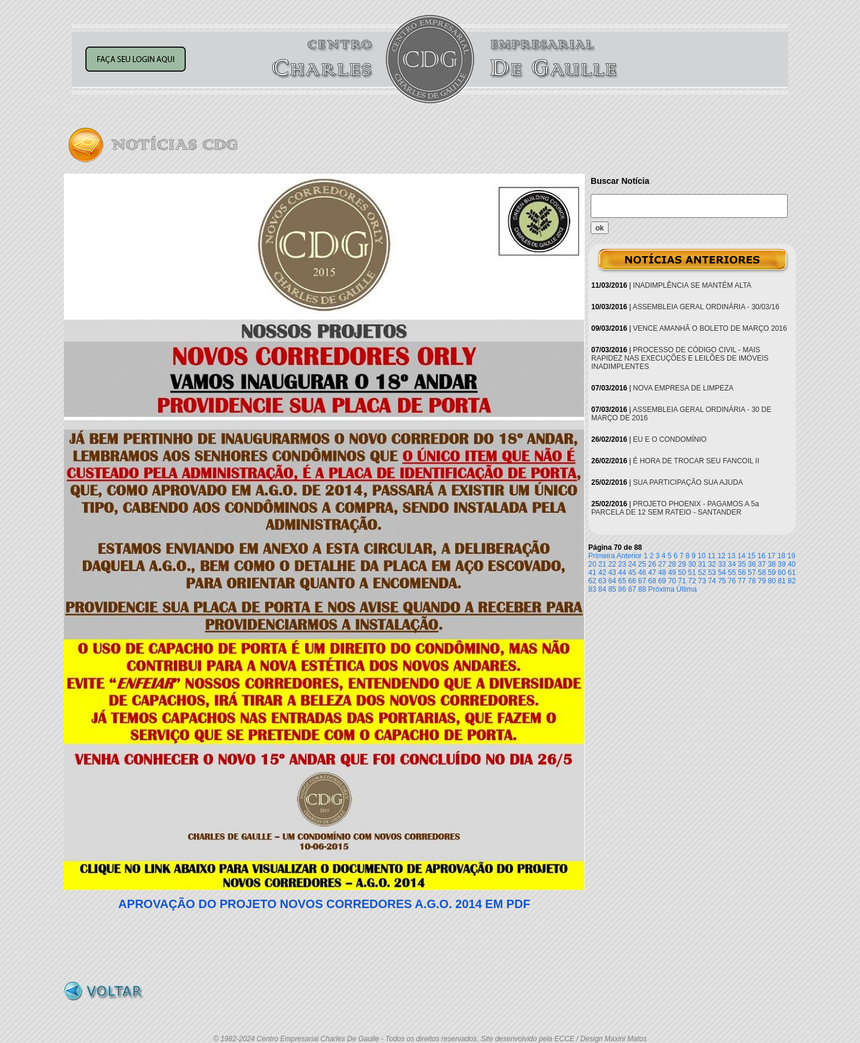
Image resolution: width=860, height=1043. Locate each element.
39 (781, 564)
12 (721, 556)
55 (732, 572)
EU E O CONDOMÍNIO (670, 439)
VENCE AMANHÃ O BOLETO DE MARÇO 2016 (710, 328)
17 (771, 556)
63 (602, 581)
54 (722, 572)
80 (772, 581)
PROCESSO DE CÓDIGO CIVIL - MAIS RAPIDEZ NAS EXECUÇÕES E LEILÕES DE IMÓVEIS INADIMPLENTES (680, 358)
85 (612, 589)
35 (742, 564)
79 (762, 581)
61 (792, 572)
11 (711, 556)
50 (682, 572)
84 (602, 589)
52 (702, 572)
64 (612, 581)
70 (672, 581)
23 (622, 564)
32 (711, 564)
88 (642, 589)
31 (702, 564)
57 (751, 572)
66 (632, 581)
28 (672, 564)
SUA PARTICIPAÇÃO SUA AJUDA (688, 482)
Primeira (601, 556)
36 (751, 564)
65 (622, 581)
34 (732, 564)
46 (642, 572)
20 (592, 564)
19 (791, 556)
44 (622, 572)
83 (592, 589)
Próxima (661, 589)
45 (632, 572)
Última (687, 589)
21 (602, 564)
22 (612, 564)
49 (672, 572)
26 (652, 564)
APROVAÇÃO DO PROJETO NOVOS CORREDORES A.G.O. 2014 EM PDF (324, 903)
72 (692, 581)
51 (692, 572)
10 (701, 556)
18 (781, 556)
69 (662, 581)
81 (781, 581)
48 (662, 572)
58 (762, 572)
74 (711, 581)
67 (642, 581)
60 (781, 572)
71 (682, 581)
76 (732, 581)
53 (711, 572)
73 (702, 581)
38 (772, 564)
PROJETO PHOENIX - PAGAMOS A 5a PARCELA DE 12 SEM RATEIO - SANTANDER (675, 508)
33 (722, 564)
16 (761, 556)
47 (652, 572)
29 (682, 564)
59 (772, 572)
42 (602, 572)
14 (741, 556)
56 (742, 572)
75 (722, 581)
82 (792, 581)
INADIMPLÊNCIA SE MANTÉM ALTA (692, 285)
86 (622, 589)
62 (592, 581)
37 (762, 564)
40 (792, 564)
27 (662, 564)
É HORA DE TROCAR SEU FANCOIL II (696, 461)
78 (751, 581)
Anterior (628, 556)
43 (612, 572)
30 (692, 564)
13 (731, 556)
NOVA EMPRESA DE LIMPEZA (683, 388)
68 (652, 581)
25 (642, 564)
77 (742, 581)
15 (751, 556)
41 (592, 572)
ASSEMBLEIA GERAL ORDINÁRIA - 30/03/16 (705, 307)
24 (632, 564)
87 (632, 589)
